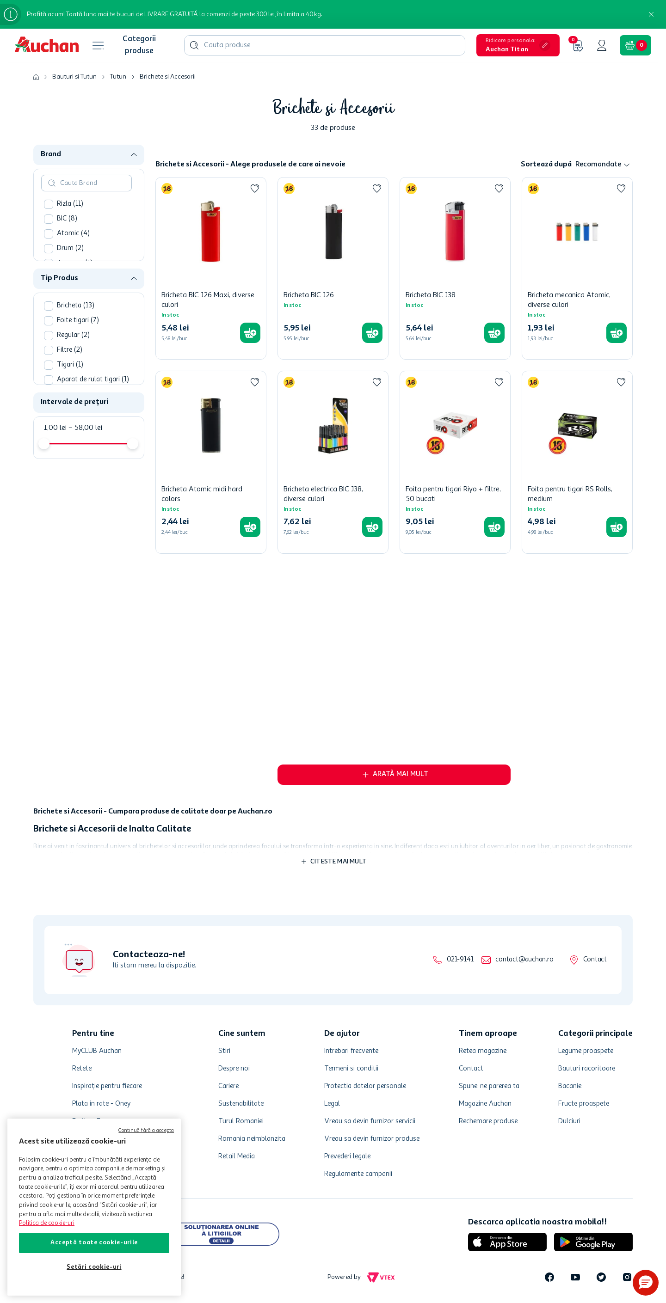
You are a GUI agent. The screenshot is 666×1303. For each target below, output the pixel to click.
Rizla (70, 226)
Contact (595, 959)
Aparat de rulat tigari (93, 401)
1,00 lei (55, 450)
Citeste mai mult (338, 861)
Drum (70, 270)
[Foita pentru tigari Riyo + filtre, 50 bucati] (455, 462)
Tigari (70, 387)
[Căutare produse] (194, 45)
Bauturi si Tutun (74, 76)
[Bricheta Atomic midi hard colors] (211, 462)
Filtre (69, 372)
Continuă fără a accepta (146, 1130)
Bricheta (75, 327)
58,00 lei (85, 450)
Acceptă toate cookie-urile (94, 1243)
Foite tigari (78, 342)
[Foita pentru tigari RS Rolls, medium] (577, 462)
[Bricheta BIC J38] (455, 268)
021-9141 (460, 959)
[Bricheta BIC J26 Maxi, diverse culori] (211, 268)
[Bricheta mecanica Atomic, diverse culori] (577, 268)
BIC (67, 241)
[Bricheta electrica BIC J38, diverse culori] (333, 462)
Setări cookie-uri (94, 1267)
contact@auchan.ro (524, 959)
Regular (73, 357)
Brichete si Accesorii (168, 76)
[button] (518, 45)
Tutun (118, 76)
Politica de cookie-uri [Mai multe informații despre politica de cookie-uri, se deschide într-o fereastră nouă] (46, 1223)
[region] (94, 1207)
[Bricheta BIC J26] (333, 268)
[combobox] (324, 45)
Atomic (73, 255)
